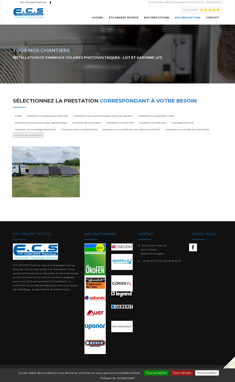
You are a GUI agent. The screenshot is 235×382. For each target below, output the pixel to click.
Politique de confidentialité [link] (117, 378)
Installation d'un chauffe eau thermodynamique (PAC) (131, 129)
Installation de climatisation (86, 122)
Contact (212, 17)
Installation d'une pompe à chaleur (156, 115)
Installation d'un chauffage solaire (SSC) (35, 129)
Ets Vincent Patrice (123, 17)
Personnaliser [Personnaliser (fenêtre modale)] (207, 373)
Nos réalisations (187, 17)
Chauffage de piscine (182, 122)
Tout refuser (182, 373)
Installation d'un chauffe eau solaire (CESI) (187, 129)
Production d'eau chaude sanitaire (79, 129)
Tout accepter (156, 373)
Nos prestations (156, 17)
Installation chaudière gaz (152, 122)
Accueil (97, 17)
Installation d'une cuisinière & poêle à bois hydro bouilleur (103, 115)
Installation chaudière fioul (120, 122)
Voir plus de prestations (28, 135)
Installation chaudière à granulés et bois (47, 115)
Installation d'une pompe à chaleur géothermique (41, 122)
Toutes (18, 115)
